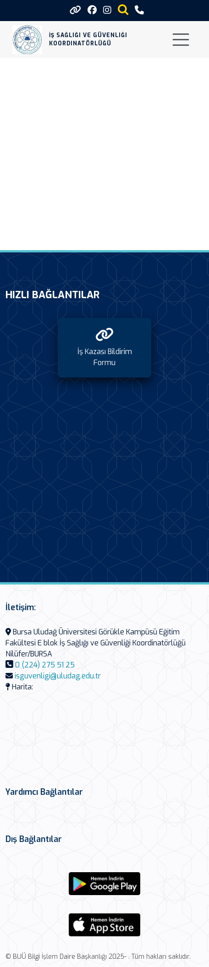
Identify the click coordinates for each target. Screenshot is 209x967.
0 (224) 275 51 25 (45, 665)
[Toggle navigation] (181, 39)
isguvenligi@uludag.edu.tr (58, 676)
